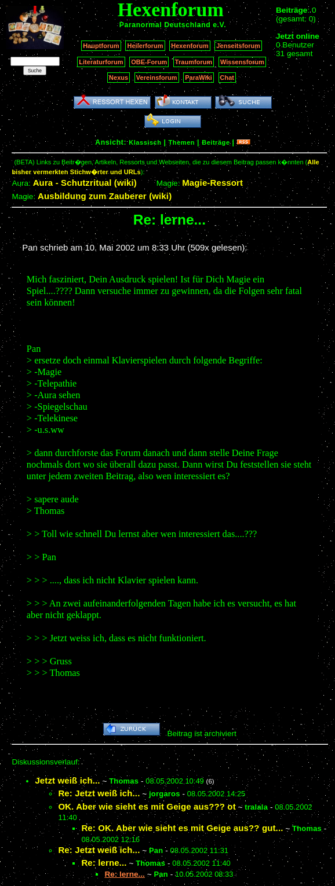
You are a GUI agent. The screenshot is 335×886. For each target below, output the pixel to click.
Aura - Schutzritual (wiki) (85, 183)
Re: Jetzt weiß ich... (99, 793)
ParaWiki (198, 77)
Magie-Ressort (212, 183)
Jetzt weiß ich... (67, 780)
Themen (182, 142)
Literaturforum (101, 61)
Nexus (118, 77)
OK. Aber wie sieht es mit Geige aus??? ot (146, 806)
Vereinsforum (156, 77)
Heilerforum (145, 45)
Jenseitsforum (238, 45)
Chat (227, 77)
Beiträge (216, 142)
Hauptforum (101, 45)
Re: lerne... (103, 862)
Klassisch (145, 142)
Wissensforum (242, 61)
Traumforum (194, 61)
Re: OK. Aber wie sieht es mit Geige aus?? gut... (182, 828)
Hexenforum (190, 45)
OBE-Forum (149, 61)
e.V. (219, 25)
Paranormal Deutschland (165, 25)
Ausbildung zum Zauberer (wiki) (105, 196)
